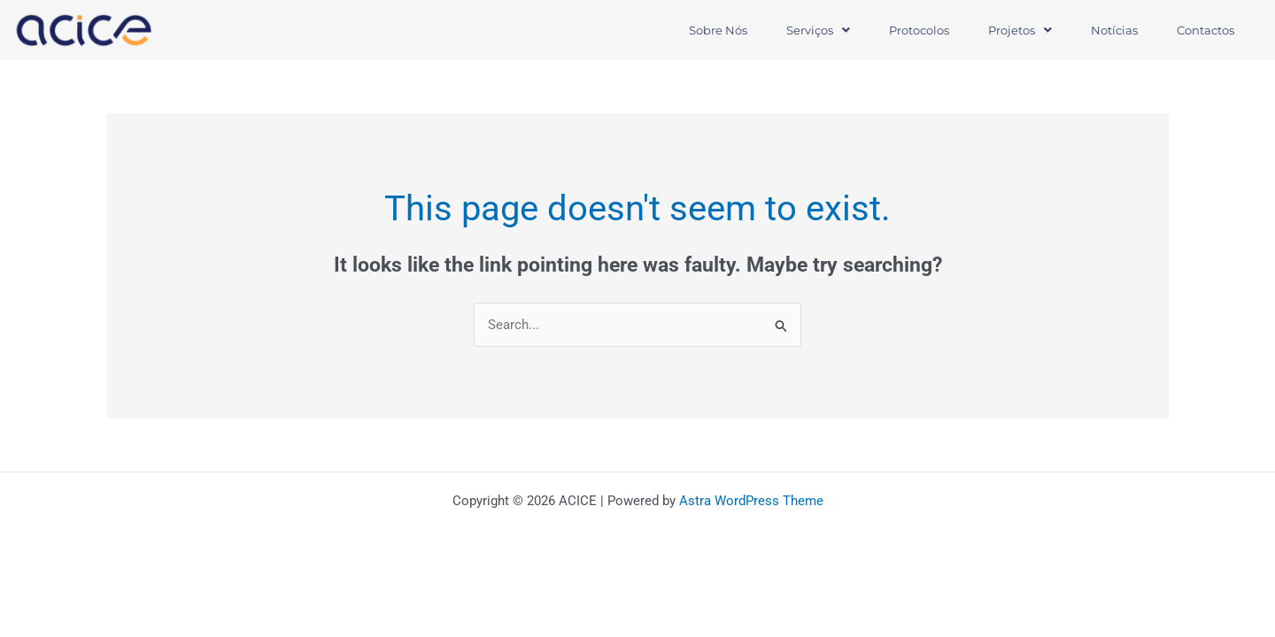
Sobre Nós (718, 30)
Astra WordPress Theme (751, 501)
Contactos (1205, 30)
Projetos (1020, 30)
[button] (818, 30)
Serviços (818, 30)
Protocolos (919, 30)
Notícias (1114, 30)
